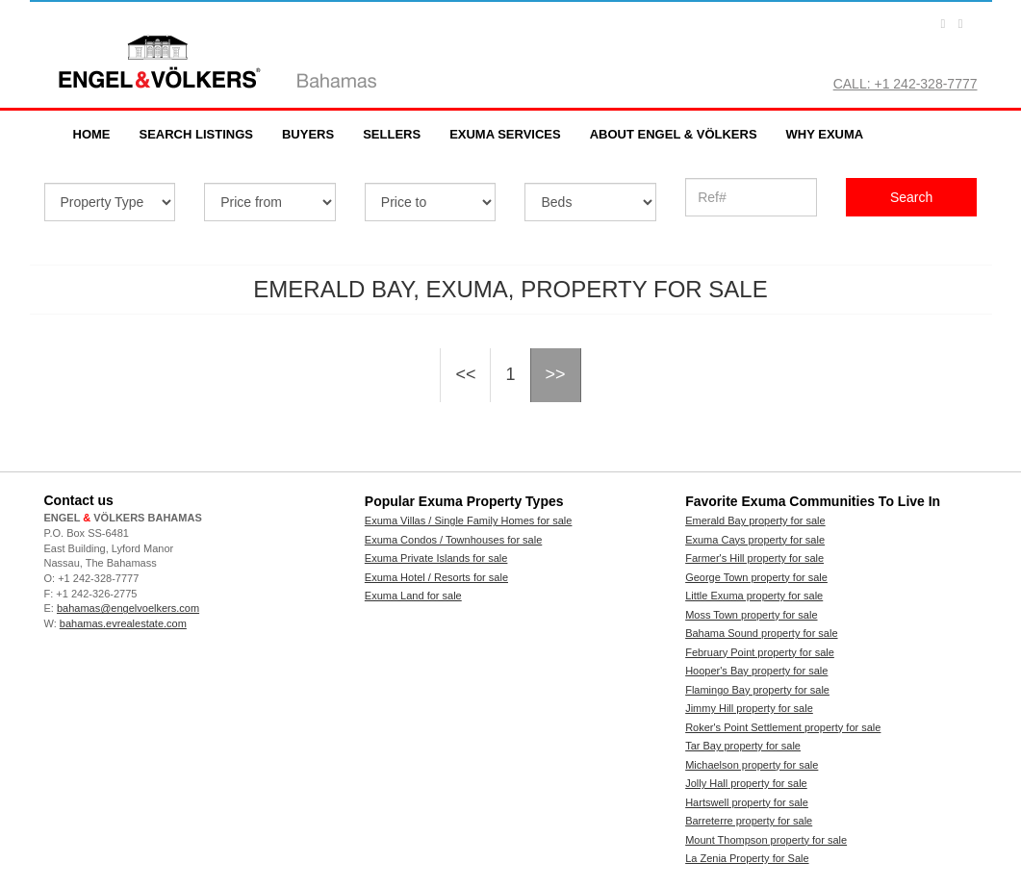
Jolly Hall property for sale (746, 783)
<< (465, 374)
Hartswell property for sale (746, 802)
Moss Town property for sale (751, 615)
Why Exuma (825, 134)
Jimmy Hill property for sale (749, 708)
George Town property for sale (756, 577)
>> (556, 374)
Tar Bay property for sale (743, 745)
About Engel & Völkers (673, 134)
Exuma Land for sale (413, 595)
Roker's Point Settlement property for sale (783, 727)
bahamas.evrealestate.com (123, 623)
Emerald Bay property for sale (755, 520)
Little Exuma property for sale (754, 595)
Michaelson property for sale (751, 765)
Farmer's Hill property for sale (754, 558)
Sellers (392, 134)
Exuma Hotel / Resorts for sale (436, 577)
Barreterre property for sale (748, 820)
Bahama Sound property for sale (761, 633)
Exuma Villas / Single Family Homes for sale (469, 520)
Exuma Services (505, 134)
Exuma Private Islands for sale (436, 558)
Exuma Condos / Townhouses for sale (453, 539)
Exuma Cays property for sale (755, 539)
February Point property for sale (759, 652)
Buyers (308, 134)
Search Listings (196, 134)
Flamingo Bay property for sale (757, 690)
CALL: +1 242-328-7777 (905, 83)
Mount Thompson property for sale (766, 840)
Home (92, 134)
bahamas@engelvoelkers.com (128, 608)
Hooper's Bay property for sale (756, 670)
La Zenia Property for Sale (746, 858)
